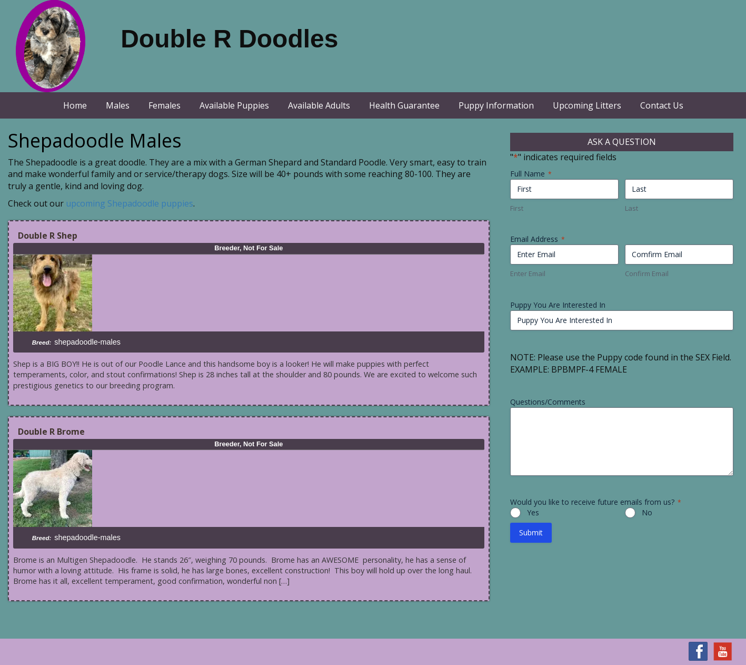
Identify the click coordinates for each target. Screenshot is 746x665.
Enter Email (527, 273)
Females (164, 105)
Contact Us (661, 105)
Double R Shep (47, 235)
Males (118, 105)
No (647, 512)
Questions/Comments (547, 402)
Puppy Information (496, 105)
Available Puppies (234, 105)
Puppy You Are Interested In (557, 305)
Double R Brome (51, 431)
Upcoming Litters (587, 105)
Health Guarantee (404, 105)
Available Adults (319, 105)
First (516, 208)
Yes (533, 512)
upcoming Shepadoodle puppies (129, 203)
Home (75, 105)
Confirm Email (647, 273)
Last (631, 208)
